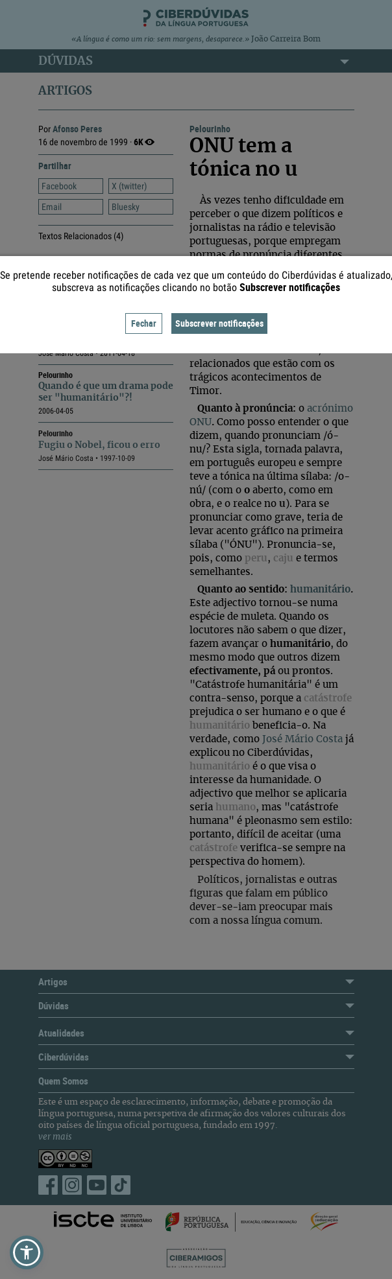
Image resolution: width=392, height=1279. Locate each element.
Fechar (143, 323)
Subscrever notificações (219, 323)
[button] (26, 1252)
